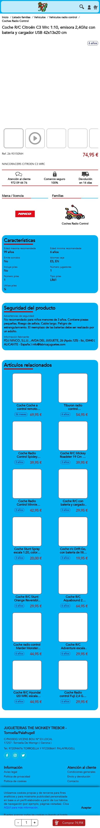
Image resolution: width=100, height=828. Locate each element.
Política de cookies (15, 781)
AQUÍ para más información (21, 807)
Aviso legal (10, 772)
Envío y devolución (78, 776)
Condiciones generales (81, 772)
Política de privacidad (17, 776)
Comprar (72, 823)
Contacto (73, 781)
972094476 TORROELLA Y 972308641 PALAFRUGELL (42, 748)
